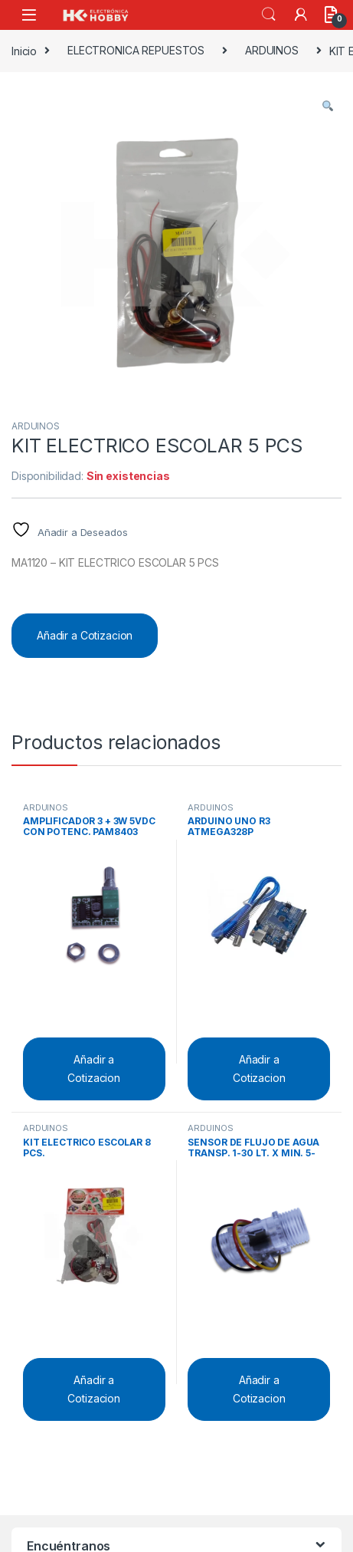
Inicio (24, 50)
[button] (328, 106)
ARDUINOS (272, 50)
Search (268, 14)
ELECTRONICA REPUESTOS (135, 50)
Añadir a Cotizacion (84, 635)
